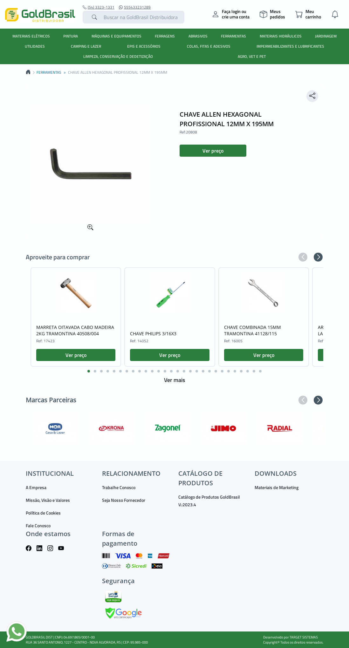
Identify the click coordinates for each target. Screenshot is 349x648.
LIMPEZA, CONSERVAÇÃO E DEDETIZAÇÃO (118, 56)
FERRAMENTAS (233, 36)
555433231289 (135, 7)
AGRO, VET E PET (252, 56)
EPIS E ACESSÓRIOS (144, 46)
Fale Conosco (38, 525)
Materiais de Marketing (276, 487)
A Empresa (36, 487)
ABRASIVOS (198, 36)
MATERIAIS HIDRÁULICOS (281, 36)
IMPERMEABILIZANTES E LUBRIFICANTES (290, 46)
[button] (303, 257)
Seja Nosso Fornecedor (123, 500)
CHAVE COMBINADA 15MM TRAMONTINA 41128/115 (252, 330)
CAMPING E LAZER (86, 46)
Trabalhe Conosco (118, 487)
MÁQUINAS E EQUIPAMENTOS (116, 36)
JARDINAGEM (326, 36)
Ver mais (174, 380)
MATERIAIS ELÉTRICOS (31, 36)
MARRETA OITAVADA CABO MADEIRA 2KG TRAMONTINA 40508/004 (75, 330)
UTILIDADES (35, 46)
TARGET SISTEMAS (304, 637)
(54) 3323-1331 (98, 7)
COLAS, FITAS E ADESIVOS (208, 46)
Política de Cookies (43, 512)
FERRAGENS (165, 36)
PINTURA (70, 36)
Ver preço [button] (212, 150)
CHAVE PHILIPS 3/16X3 (153, 334)
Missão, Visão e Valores (48, 500)
